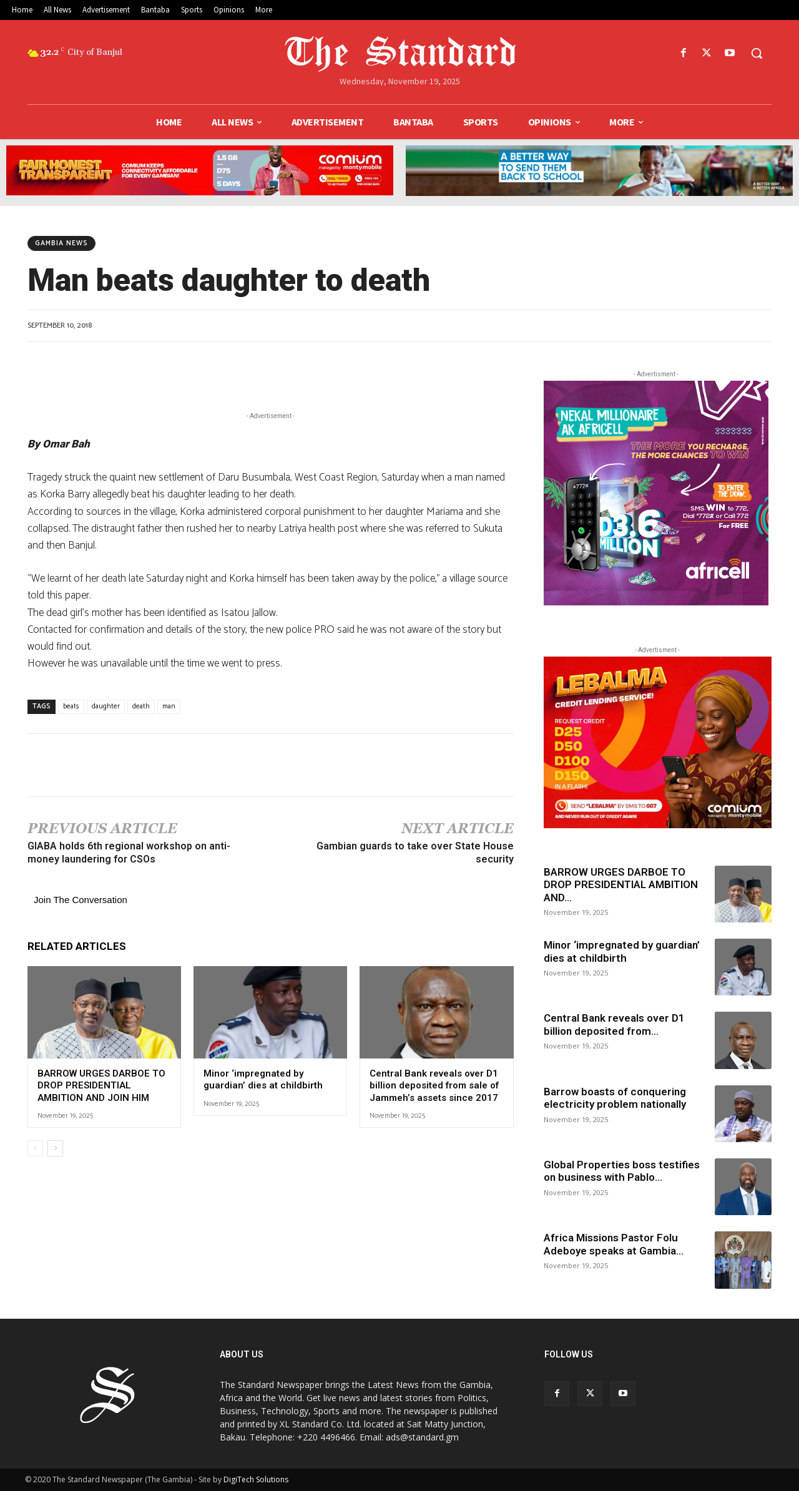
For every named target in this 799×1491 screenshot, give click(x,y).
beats (71, 706)
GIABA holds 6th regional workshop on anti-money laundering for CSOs (128, 852)
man (168, 706)
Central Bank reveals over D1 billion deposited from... (614, 1024)
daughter (106, 706)
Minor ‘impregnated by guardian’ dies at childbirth (264, 1080)
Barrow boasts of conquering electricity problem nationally (617, 1097)
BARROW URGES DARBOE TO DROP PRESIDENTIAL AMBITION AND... (621, 885)
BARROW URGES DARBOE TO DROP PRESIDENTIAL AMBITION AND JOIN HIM (101, 1085)
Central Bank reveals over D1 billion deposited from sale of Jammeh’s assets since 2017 (435, 1085)
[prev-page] (35, 1148)
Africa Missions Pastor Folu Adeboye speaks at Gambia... (614, 1243)
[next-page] (55, 1148)
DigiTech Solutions (255, 1479)
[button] (757, 53)
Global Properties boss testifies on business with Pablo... (622, 1170)
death (141, 706)
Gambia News (61, 243)
